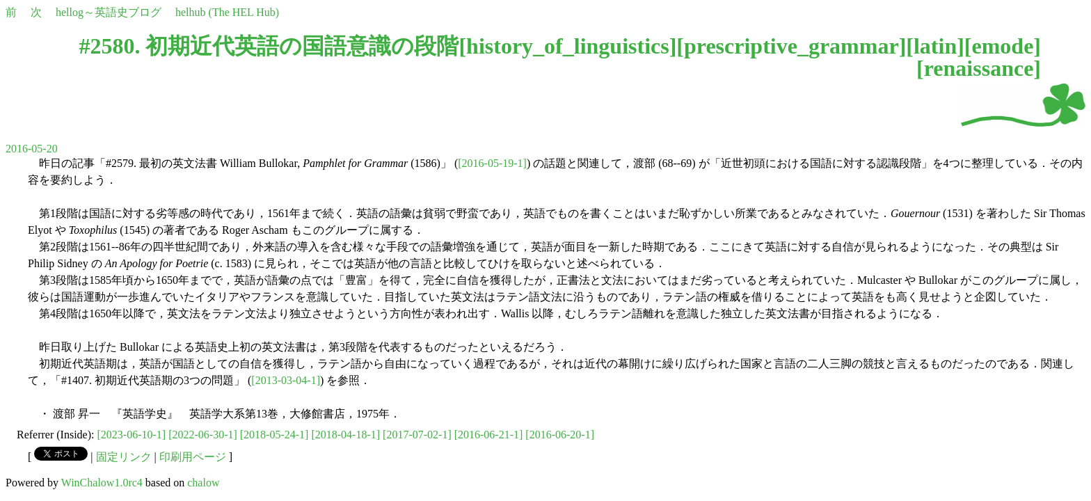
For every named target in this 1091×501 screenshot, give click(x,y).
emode (1002, 45)
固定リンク (124, 457)
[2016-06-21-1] (488, 434)
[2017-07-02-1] (417, 434)
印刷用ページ (192, 457)
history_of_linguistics (567, 45)
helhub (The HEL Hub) (227, 12)
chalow (203, 482)
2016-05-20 (32, 148)
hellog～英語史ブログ (108, 12)
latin (935, 45)
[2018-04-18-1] (345, 434)
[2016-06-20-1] (559, 434)
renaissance (979, 68)
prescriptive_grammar (791, 45)
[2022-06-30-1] (202, 434)
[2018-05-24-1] (274, 434)
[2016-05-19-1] (492, 163)
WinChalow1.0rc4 (102, 482)
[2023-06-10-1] (131, 434)
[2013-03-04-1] (285, 380)
